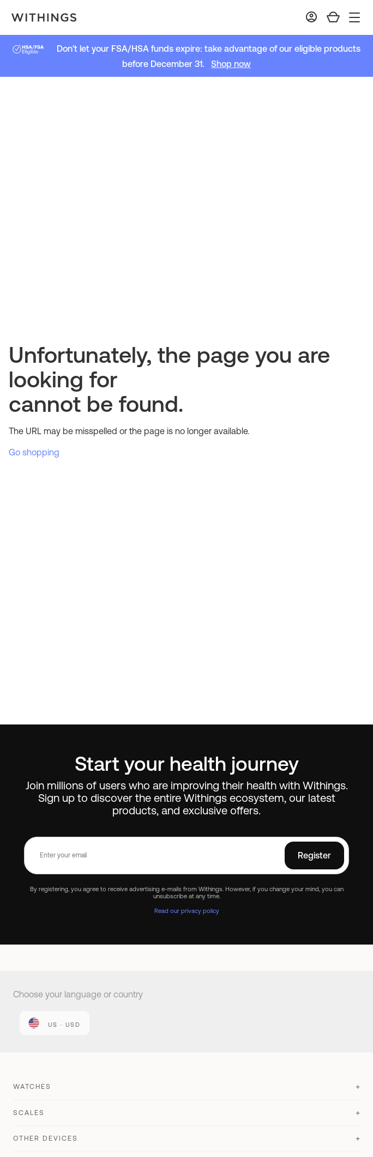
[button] (186, 1091)
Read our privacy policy (186, 910)
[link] (54, 1023)
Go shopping (34, 452)
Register (314, 855)
